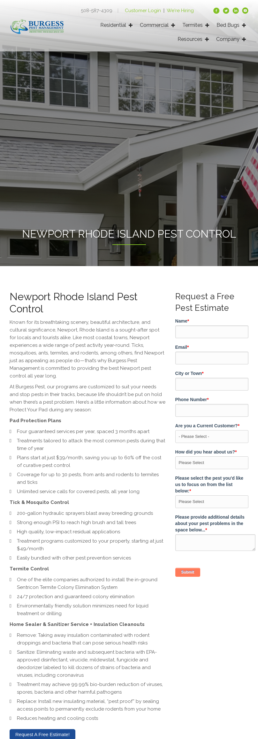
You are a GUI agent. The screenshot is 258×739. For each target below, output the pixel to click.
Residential (113, 25)
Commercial (154, 25)
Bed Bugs (227, 25)
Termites (192, 25)
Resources (190, 39)
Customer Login (143, 10)
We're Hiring (180, 10)
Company (227, 39)
